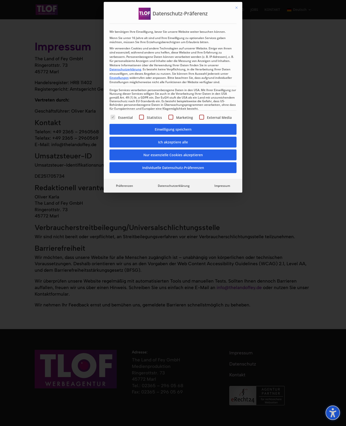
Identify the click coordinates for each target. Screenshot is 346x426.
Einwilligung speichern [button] (173, 66)
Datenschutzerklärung (125, 6)
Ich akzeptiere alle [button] (173, 78)
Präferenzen (124, 122)
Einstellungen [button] (119, 14)
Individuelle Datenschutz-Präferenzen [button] (173, 104)
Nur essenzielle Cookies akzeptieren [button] (173, 91)
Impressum (222, 122)
